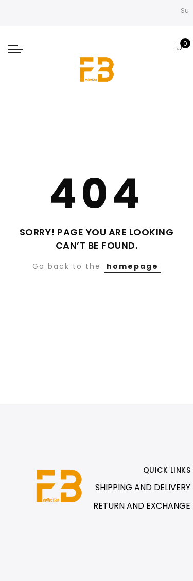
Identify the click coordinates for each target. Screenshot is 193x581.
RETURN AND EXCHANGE (141, 506)
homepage (133, 266)
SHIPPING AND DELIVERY (142, 487)
